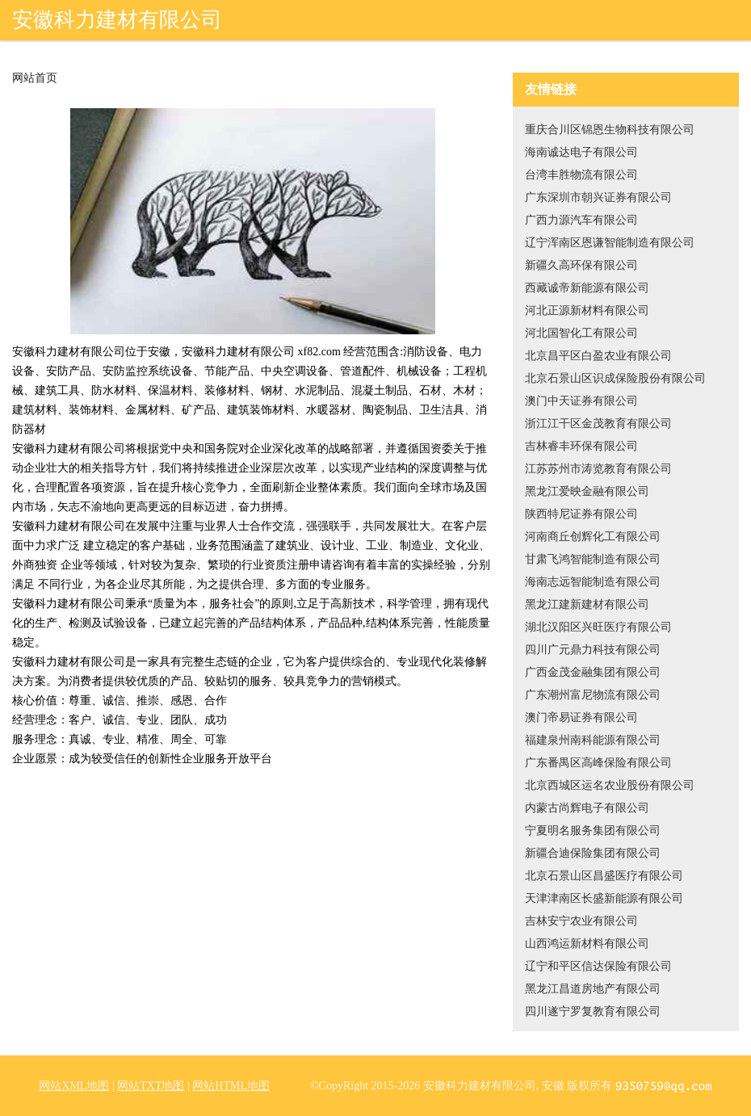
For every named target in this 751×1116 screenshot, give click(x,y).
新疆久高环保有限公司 (581, 265)
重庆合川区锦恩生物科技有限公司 (609, 130)
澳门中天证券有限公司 (581, 401)
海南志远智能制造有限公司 (593, 582)
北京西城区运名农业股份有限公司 (609, 785)
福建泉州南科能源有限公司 (593, 740)
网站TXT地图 (150, 1086)
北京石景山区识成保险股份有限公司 (615, 378)
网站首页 (34, 78)
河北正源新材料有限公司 (587, 310)
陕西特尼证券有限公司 (581, 514)
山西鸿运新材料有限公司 (587, 944)
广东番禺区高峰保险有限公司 (598, 763)
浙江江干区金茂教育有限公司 (598, 423)
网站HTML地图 (231, 1086)
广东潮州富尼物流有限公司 (593, 695)
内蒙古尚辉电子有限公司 (587, 808)
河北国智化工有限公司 (581, 333)
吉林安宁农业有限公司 (581, 921)
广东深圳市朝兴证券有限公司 (598, 197)
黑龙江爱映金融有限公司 (587, 491)
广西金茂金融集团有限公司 (593, 672)
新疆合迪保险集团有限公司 (593, 853)
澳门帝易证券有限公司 (581, 717)
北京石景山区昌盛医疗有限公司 (604, 876)
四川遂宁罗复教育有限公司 (593, 1011)
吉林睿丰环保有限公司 (581, 446)
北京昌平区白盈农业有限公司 (598, 356)
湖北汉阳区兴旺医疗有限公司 (598, 627)
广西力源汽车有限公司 (581, 220)
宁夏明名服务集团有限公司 (593, 830)
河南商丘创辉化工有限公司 (593, 537)
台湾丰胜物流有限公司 (581, 175)
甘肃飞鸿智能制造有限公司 (593, 559)
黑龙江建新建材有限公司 (587, 604)
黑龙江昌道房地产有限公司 (593, 989)
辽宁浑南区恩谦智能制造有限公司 (609, 243)
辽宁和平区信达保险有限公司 (598, 966)
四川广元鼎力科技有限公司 (593, 650)
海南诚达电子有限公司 (581, 152)
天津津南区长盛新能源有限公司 (604, 898)
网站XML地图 (74, 1086)
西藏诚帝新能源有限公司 (587, 288)
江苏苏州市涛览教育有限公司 (598, 469)
